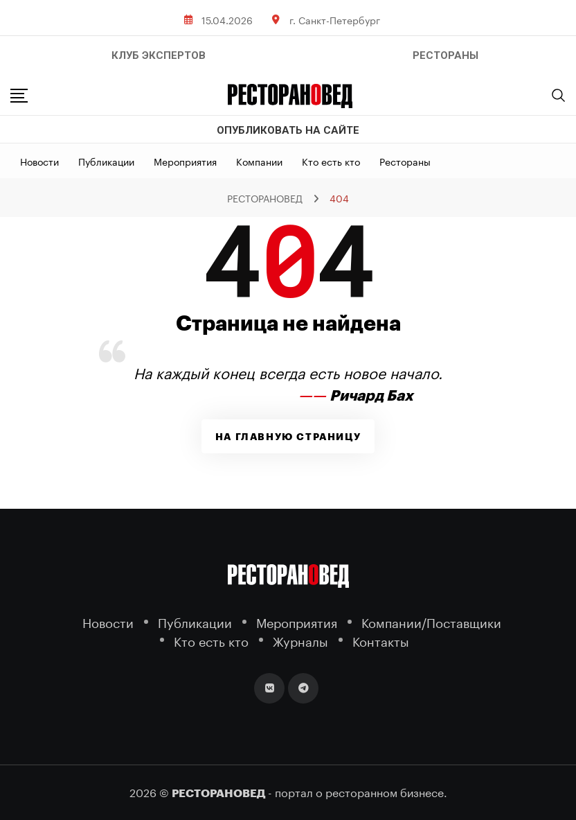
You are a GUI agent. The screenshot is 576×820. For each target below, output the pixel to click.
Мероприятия (185, 160)
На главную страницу (288, 437)
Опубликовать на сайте (288, 130)
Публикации (106, 160)
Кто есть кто (331, 160)
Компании (259, 160)
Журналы (300, 640)
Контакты (380, 640)
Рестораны (405, 160)
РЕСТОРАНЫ (445, 55)
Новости (39, 160)
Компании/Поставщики (431, 621)
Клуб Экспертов (158, 55)
